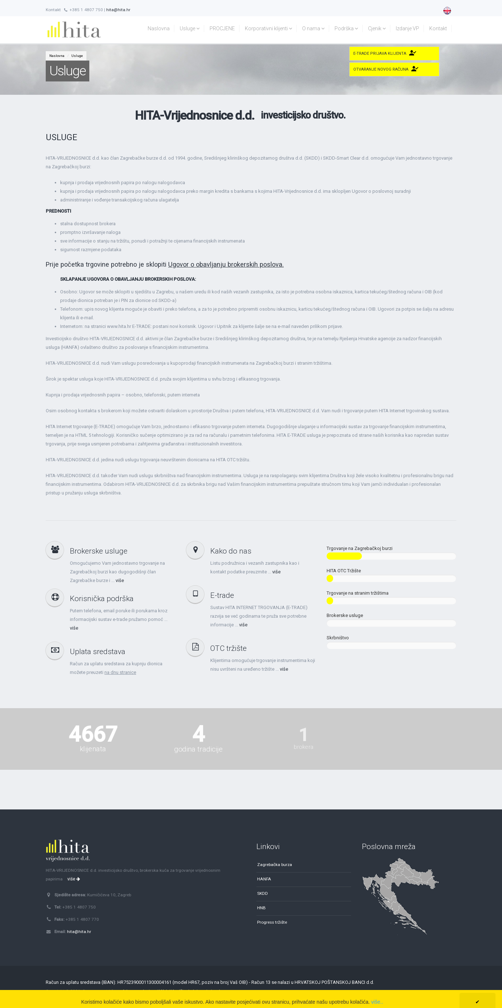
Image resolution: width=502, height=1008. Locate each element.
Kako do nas (230, 551)
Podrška (346, 28)
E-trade (222, 595)
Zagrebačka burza (274, 864)
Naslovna (159, 28)
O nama (313, 28)
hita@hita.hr (118, 9)
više (120, 580)
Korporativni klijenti (268, 28)
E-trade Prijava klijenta (379, 53)
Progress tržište (272, 922)
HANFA (264, 879)
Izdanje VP (407, 28)
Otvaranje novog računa (380, 69)
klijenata (93, 741)
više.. (377, 1002)
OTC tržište (228, 648)
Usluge (190, 28)
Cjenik (377, 28)
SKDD (262, 893)
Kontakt (438, 28)
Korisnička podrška (102, 598)
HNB (261, 907)
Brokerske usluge (98, 551)
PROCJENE (222, 28)
